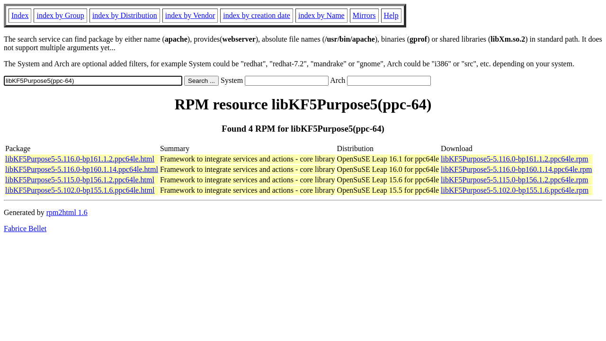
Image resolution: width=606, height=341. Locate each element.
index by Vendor (190, 15)
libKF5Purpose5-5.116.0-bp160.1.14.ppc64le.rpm (516, 169)
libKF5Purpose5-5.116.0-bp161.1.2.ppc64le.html (79, 159)
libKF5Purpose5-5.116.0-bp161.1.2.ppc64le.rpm (514, 159)
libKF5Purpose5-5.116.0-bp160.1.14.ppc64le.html (81, 169)
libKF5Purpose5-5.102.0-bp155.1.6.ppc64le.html (80, 190)
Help (391, 15)
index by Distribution (124, 15)
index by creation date (256, 15)
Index (19, 15)
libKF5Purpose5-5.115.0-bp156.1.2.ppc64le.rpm (514, 180)
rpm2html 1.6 (67, 212)
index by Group (60, 15)
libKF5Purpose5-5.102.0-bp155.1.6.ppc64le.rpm (514, 190)
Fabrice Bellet (25, 228)
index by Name (321, 15)
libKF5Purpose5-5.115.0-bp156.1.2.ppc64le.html (79, 180)
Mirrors (364, 15)
